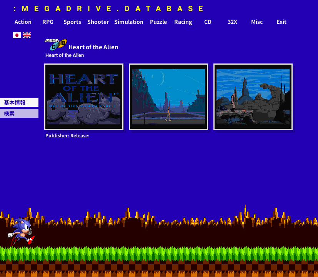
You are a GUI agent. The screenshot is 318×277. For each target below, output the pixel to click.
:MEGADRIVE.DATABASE (110, 8)
